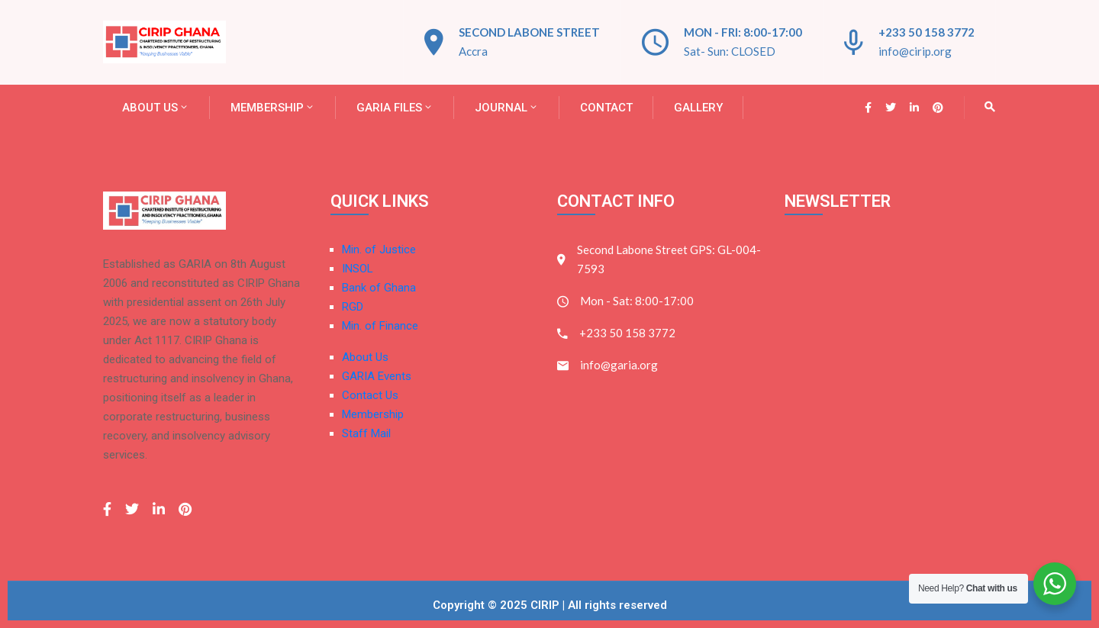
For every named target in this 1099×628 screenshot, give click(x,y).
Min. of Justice (379, 249)
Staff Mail (366, 433)
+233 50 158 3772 (926, 32)
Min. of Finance (380, 326)
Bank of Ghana (379, 288)
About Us (155, 107)
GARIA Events (376, 376)
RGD (352, 307)
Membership (272, 107)
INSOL (357, 268)
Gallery (698, 107)
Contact (606, 107)
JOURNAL (507, 107)
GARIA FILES (394, 107)
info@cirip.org (915, 51)
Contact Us (370, 395)
